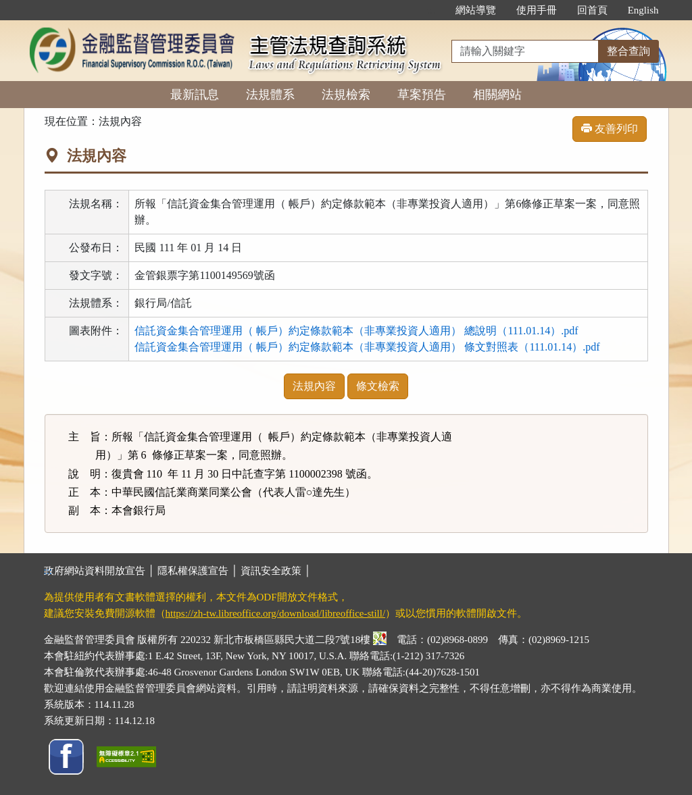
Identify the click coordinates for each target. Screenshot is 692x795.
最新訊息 (194, 94)
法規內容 (314, 386)
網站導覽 (475, 10)
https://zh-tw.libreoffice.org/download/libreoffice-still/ (276, 613)
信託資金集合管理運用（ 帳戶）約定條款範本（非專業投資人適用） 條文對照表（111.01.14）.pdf (366, 347)
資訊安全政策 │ (276, 570)
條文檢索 (377, 386)
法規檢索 (346, 94)
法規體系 (270, 94)
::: (430, 10)
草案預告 (421, 94)
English (643, 10)
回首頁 (592, 10)
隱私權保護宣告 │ (199, 570)
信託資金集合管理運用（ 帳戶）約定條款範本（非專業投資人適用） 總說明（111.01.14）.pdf (356, 330)
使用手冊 (536, 10)
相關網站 (497, 94)
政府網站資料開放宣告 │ (100, 570)
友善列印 (609, 128)
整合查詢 (628, 51)
